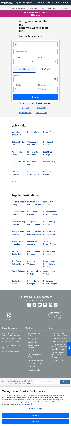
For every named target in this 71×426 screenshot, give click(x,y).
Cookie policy (32, 342)
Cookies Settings (35, 409)
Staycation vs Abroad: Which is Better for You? (60, 334)
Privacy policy (33, 339)
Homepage (24, 108)
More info (31, 351)
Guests (18, 57)
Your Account (62, 3)
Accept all (35, 422)
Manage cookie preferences (33, 347)
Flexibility (42, 85)
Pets (40, 57)
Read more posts (57, 360)
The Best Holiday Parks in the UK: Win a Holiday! (60, 354)
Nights (18, 85)
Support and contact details (35, 334)
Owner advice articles (35, 363)
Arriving (16, 75)
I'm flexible (46, 69)
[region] (35, 406)
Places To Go (33, 8)
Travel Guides (63, 8)
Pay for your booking (35, 360)
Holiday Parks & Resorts (18, 8)
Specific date (24, 69)
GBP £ (50, 3)
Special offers (25, 112)
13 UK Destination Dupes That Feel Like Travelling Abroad (59, 347)
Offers (42, 8)
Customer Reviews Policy (34, 356)
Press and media (34, 370)
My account (41, 112)
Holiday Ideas (52, 8)
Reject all (35, 415)
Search (35, 97)
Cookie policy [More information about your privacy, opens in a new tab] (26, 404)
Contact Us (40, 3)
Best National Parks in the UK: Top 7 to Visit (59, 340)
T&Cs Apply (35, 15)
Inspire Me (31, 367)
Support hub (42, 108)
